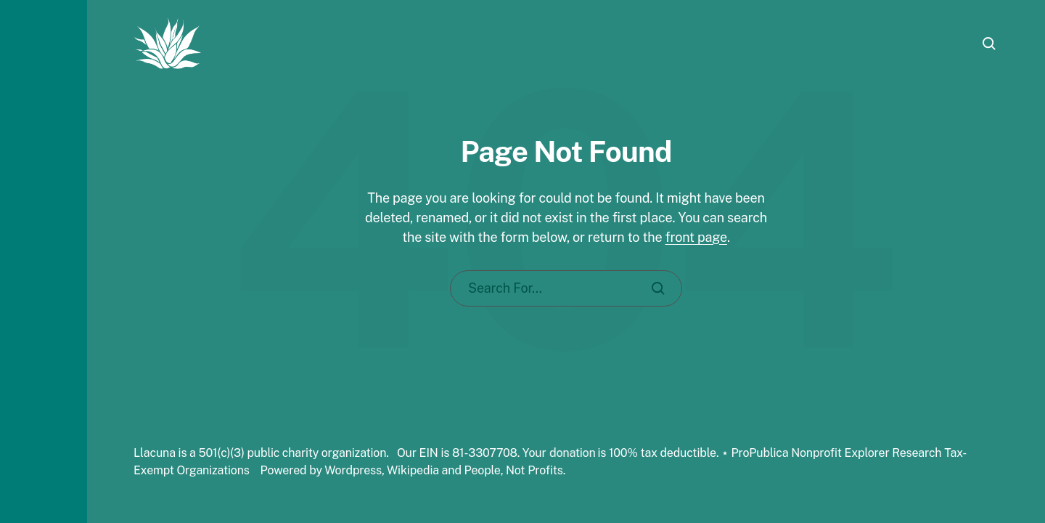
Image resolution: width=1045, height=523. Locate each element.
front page (696, 237)
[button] (43, 261)
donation (573, 453)
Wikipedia (413, 470)
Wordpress (353, 470)
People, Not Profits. (515, 470)
